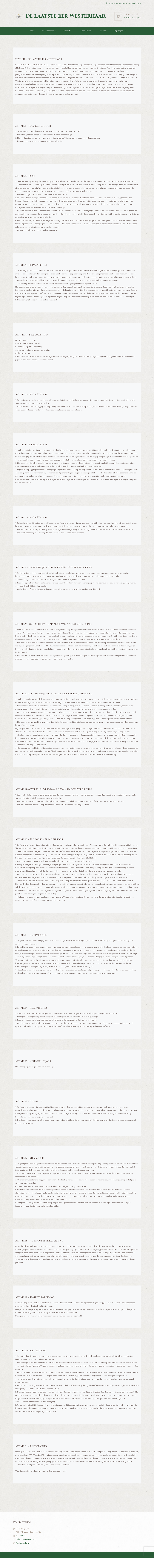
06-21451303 (21, 1536)
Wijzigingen (118, 31)
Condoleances (86, 31)
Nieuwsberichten (49, 31)
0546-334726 (131, 14)
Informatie (67, 31)
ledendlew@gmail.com (25, 1539)
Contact (103, 31)
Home (32, 31)
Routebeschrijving (23, 1543)
